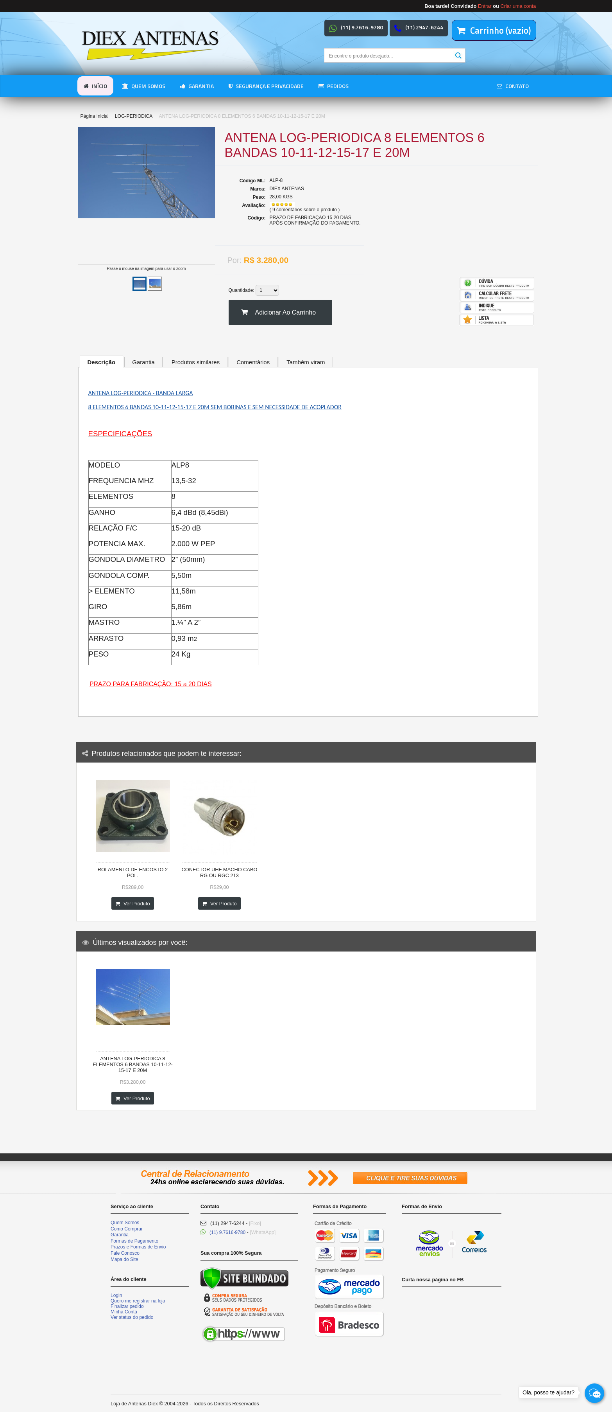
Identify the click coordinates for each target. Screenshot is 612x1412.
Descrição (102, 362)
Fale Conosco (125, 1253)
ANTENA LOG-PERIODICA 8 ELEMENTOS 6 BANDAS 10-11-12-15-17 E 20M (133, 1064)
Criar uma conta (518, 6)
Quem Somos (125, 1222)
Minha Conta (124, 1312)
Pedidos (334, 86)
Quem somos (143, 86)
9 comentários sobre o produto (305, 209)
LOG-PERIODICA (134, 116)
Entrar (485, 6)
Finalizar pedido (127, 1306)
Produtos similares (196, 362)
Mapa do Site (124, 1259)
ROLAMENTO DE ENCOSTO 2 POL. (133, 872)
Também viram (305, 362)
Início (95, 86)
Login (116, 1295)
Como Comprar (127, 1229)
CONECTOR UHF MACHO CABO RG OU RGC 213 (220, 872)
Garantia (197, 86)
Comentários (253, 362)
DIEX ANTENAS (287, 188)
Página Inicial (95, 116)
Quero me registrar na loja (138, 1301)
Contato (513, 86)
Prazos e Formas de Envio (138, 1247)
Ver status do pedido (132, 1317)
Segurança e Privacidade (266, 86)
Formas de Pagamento (134, 1241)
